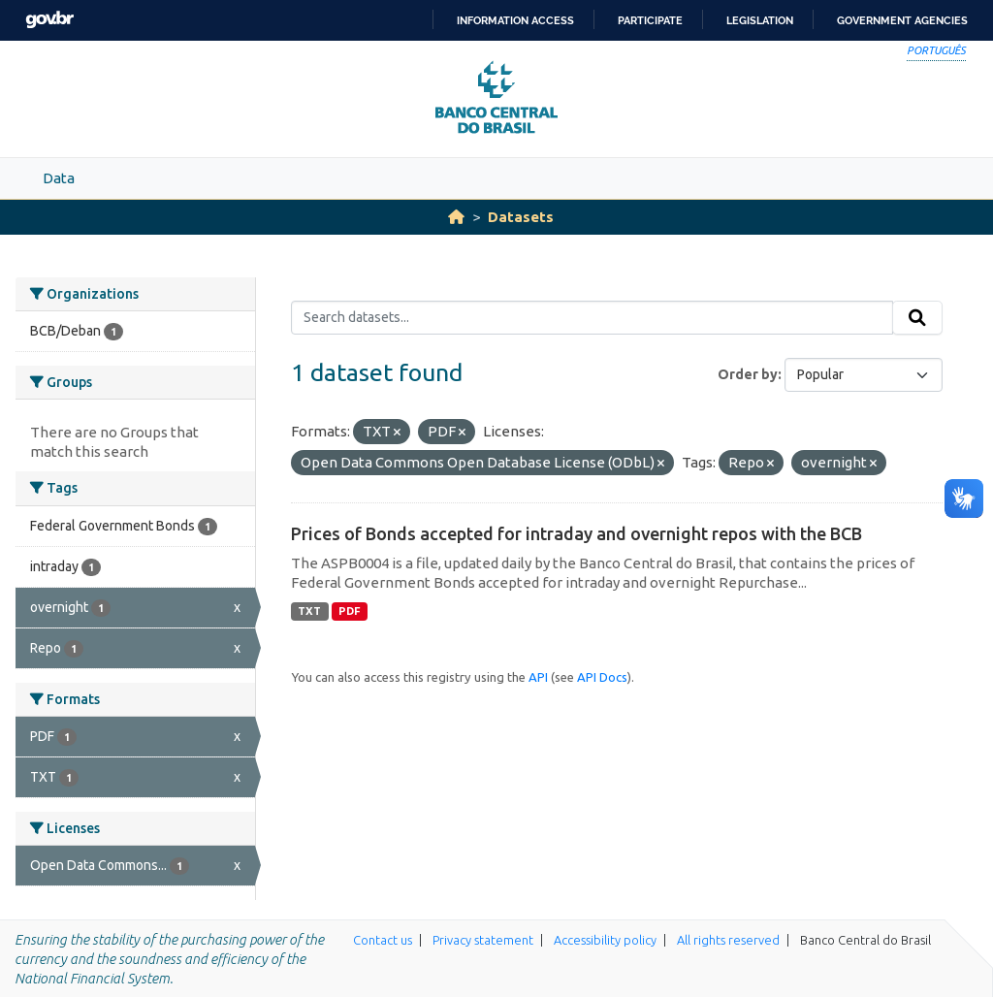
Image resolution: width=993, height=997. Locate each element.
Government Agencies (902, 20)
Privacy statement (482, 940)
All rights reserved (728, 940)
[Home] (456, 217)
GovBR (49, 20)
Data (59, 178)
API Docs (602, 677)
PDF (349, 611)
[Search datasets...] (592, 318)
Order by (748, 374)
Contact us (382, 940)
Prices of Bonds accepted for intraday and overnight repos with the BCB (576, 533)
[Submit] (917, 318)
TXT (309, 611)
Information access (515, 20)
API (538, 677)
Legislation (759, 20)
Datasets (521, 217)
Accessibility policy (605, 940)
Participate (650, 20)
